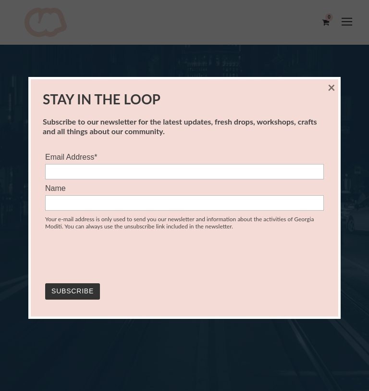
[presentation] (118, 257)
